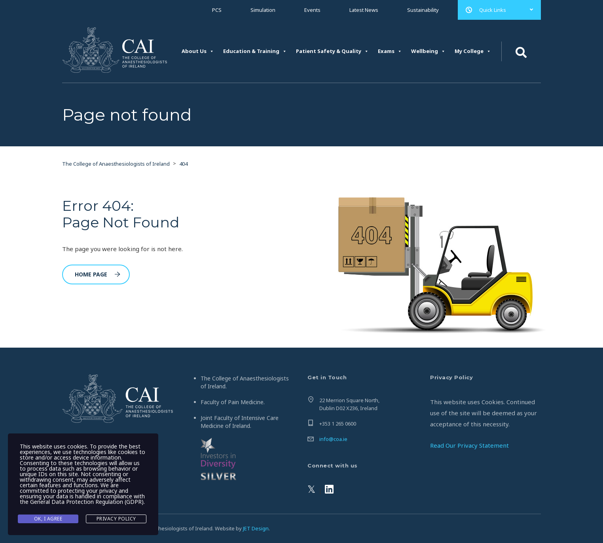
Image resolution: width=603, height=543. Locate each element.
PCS (217, 9)
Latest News (363, 9)
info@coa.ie (333, 439)
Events (312, 9)
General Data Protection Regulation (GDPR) (87, 501)
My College (473, 51)
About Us (198, 51)
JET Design (256, 528)
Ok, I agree (48, 518)
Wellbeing (428, 51)
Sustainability (423, 9)
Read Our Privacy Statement (469, 445)
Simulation (262, 9)
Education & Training (255, 51)
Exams (390, 51)
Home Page (97, 274)
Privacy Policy (116, 518)
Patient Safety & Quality (332, 51)
